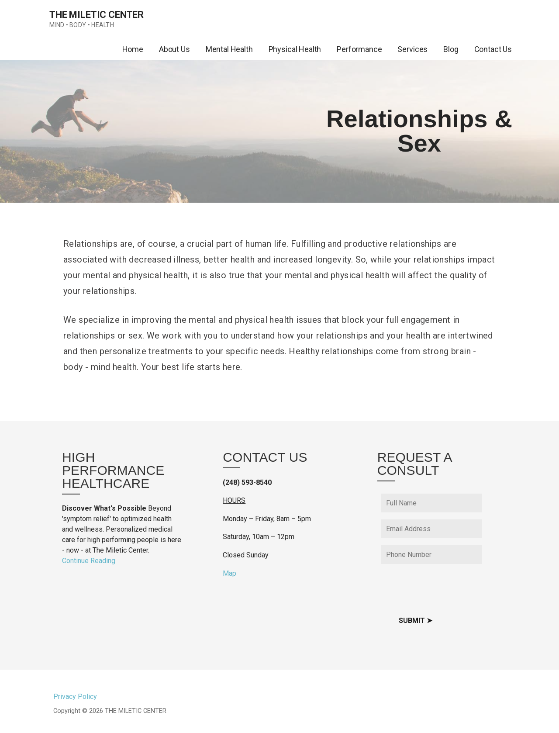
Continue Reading (88, 561)
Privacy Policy (75, 696)
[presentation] (447, 588)
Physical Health (295, 49)
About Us (174, 49)
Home (132, 49)
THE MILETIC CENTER (96, 14)
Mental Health (229, 49)
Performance (359, 49)
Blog (450, 49)
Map (229, 573)
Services (412, 49)
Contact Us (493, 49)
